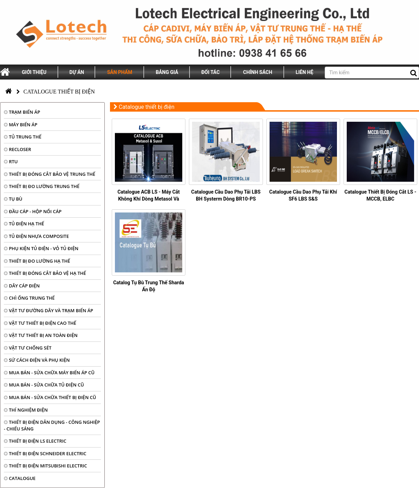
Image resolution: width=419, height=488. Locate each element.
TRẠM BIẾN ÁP (22, 112)
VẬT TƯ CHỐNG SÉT (27, 348)
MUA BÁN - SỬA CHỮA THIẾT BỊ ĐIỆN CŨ (50, 397)
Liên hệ (305, 72)
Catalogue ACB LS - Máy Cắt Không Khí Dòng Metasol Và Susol (148, 199)
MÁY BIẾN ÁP (20, 124)
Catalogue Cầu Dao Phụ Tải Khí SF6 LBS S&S (303, 195)
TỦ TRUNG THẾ (22, 137)
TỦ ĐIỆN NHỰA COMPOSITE (36, 236)
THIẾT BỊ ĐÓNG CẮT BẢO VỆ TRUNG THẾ (49, 174)
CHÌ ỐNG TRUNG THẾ (29, 298)
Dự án (76, 72)
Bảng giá (167, 72)
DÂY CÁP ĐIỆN (22, 286)
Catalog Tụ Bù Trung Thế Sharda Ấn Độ (148, 286)
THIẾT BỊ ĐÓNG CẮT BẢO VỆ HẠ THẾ (45, 273)
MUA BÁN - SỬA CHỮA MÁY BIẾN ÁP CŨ (49, 372)
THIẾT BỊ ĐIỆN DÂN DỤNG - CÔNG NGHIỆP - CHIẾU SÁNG (52, 425)
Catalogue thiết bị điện (59, 92)
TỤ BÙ (13, 199)
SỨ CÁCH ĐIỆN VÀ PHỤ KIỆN (37, 360)
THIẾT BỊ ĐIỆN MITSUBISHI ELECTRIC (45, 466)
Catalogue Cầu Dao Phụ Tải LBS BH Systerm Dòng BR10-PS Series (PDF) (226, 199)
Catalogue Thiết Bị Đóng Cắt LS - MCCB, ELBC (381, 195)
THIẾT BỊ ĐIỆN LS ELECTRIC (35, 441)
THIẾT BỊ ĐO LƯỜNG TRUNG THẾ (41, 186)
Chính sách (257, 72)
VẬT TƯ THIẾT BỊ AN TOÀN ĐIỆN (41, 335)
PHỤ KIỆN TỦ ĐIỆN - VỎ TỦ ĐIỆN (41, 248)
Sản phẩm (119, 72)
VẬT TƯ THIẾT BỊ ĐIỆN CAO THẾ (40, 323)
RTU (11, 161)
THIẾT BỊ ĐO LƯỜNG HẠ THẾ (37, 261)
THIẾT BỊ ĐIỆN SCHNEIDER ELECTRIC (45, 453)
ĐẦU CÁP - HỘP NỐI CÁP (32, 211)
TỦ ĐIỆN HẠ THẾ (24, 223)
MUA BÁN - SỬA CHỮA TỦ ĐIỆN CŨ (44, 385)
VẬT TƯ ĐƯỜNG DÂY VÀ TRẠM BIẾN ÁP (48, 310)
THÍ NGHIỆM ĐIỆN (26, 410)
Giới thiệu (34, 72)
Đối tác (210, 72)
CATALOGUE (20, 478)
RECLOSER (17, 149)
